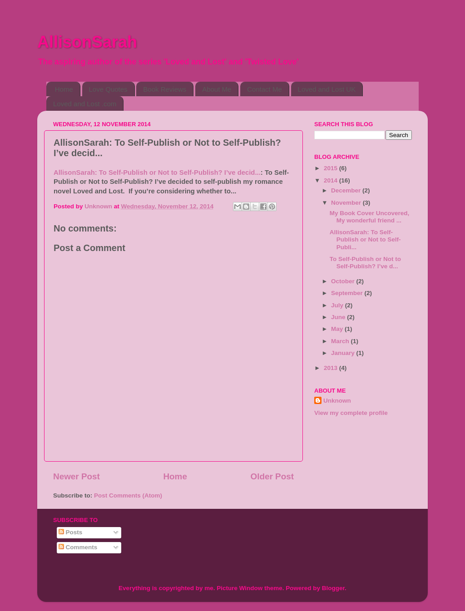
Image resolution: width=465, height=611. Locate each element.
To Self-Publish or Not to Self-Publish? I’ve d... (365, 263)
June (339, 317)
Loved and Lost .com (84, 104)
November (347, 202)
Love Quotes (108, 89)
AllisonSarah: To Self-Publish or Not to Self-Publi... (365, 239)
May (338, 328)
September (348, 293)
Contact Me (264, 89)
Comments (78, 547)
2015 (331, 168)
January (343, 353)
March (341, 341)
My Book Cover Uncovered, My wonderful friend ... (370, 217)
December (346, 190)
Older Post (272, 476)
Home (64, 89)
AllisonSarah (87, 42)
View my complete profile (351, 412)
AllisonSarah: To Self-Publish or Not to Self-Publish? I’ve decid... (157, 172)
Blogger (333, 588)
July (338, 305)
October (343, 281)
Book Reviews (164, 89)
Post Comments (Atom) (128, 495)
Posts (71, 532)
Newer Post (76, 476)
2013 (331, 368)
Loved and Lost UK (327, 89)
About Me (216, 89)
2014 (331, 180)
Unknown (337, 400)
